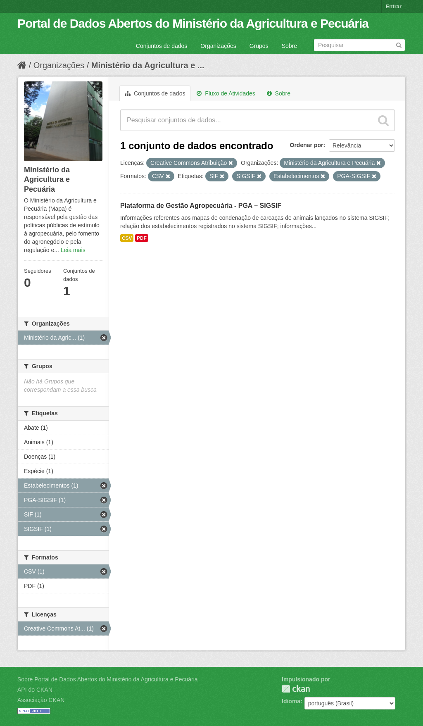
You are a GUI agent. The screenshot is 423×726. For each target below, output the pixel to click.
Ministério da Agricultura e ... (147, 65)
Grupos (259, 46)
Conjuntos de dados (162, 46)
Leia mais (73, 250)
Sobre (289, 46)
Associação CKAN (40, 700)
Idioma (291, 701)
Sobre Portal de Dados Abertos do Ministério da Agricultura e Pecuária (107, 679)
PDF (142, 238)
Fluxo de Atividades (226, 93)
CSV (127, 238)
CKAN (296, 688)
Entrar (394, 6)
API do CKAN (34, 689)
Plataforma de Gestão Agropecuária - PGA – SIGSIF (200, 205)
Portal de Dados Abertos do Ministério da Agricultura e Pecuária (192, 23)
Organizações (218, 46)
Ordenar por (306, 145)
